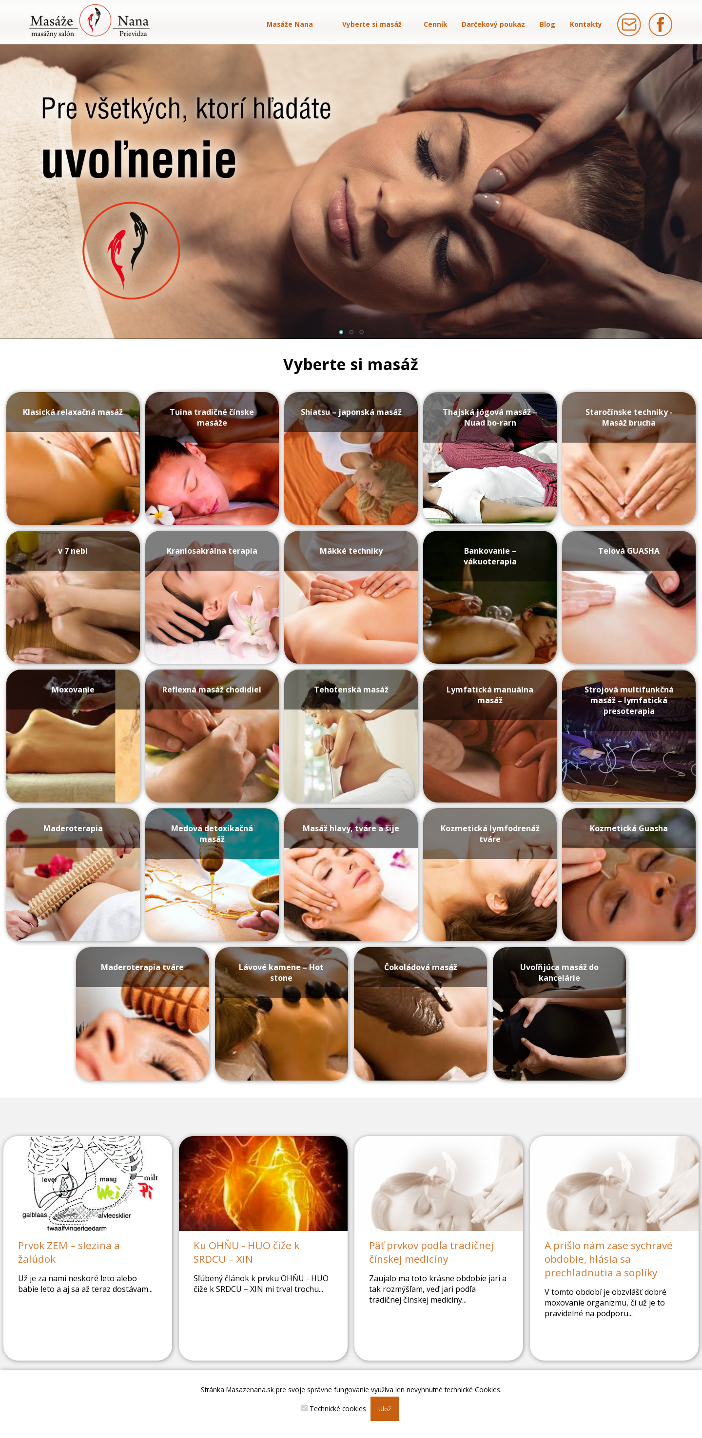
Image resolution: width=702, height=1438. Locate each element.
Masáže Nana (290, 24)
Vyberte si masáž (372, 24)
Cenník (435, 24)
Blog (547, 24)
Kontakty (586, 24)
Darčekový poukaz (493, 24)
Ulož (384, 1408)
